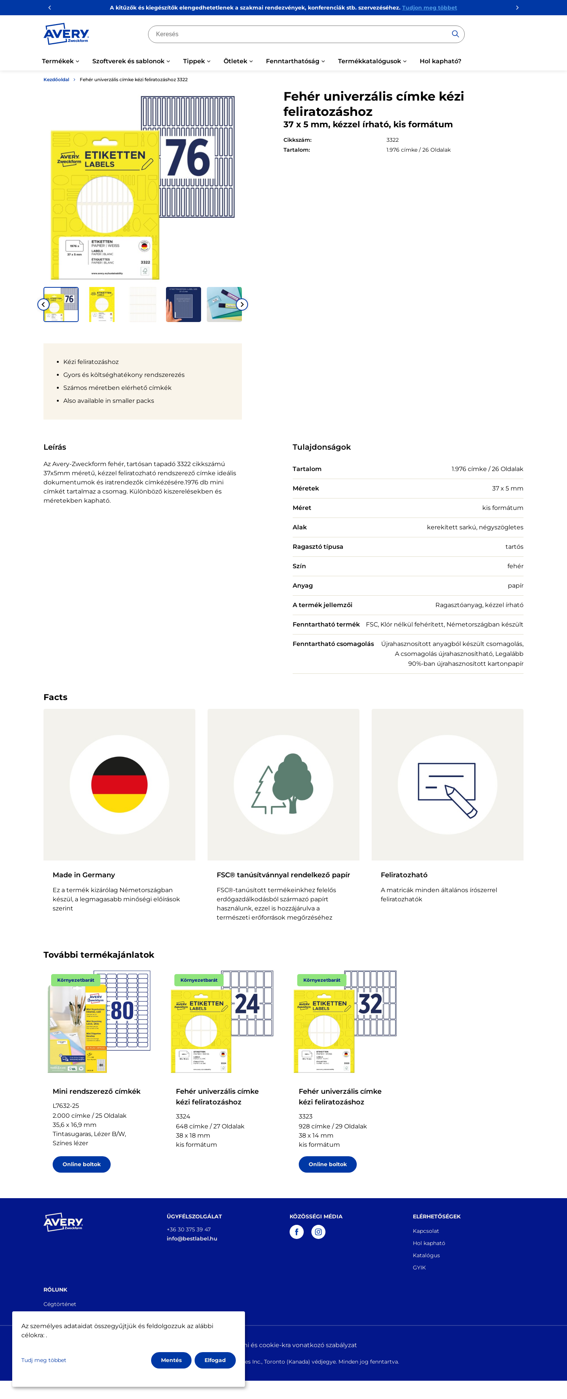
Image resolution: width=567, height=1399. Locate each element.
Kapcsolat (426, 1231)
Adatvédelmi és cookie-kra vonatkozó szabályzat (283, 1345)
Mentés (171, 1360)
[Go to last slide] (43, 304)
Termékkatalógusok (369, 61)
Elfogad (215, 1360)
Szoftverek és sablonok (128, 61)
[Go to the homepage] (66, 35)
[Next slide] (242, 304)
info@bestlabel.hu (192, 1238)
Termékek (58, 61)
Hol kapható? (440, 61)
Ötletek (235, 61)
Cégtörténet (59, 1304)
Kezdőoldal (56, 79)
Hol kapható (429, 1243)
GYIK (419, 1267)
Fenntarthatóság (292, 61)
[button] (61, 304)
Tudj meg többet (43, 1360)
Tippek (194, 61)
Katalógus (426, 1255)
